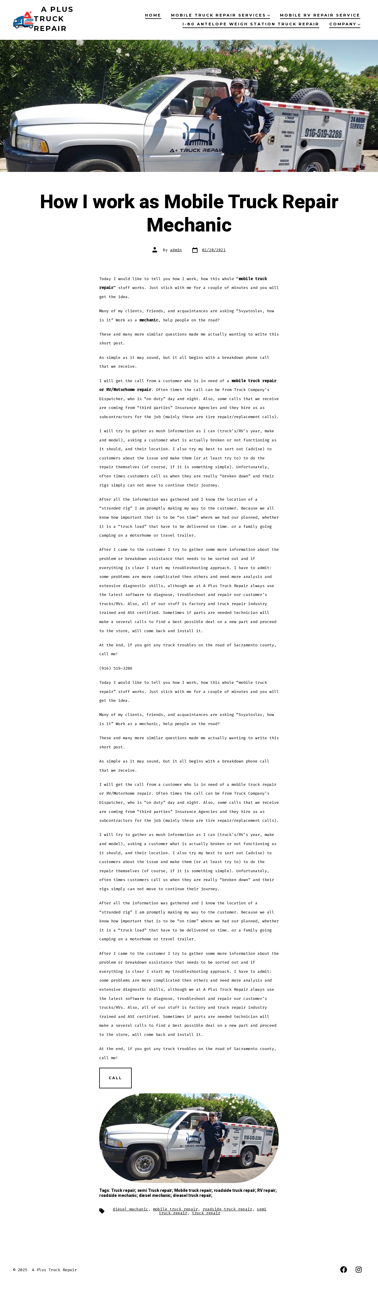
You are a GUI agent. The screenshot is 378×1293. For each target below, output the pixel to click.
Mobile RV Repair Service (320, 15)
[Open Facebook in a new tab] (343, 1269)
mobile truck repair (175, 1209)
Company (344, 24)
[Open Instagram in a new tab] (358, 1269)
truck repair (206, 1212)
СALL (115, 1078)
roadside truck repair (227, 1209)
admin (176, 249)
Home (153, 15)
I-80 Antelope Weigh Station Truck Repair (251, 24)
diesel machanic (130, 1209)
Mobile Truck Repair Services (220, 15)
